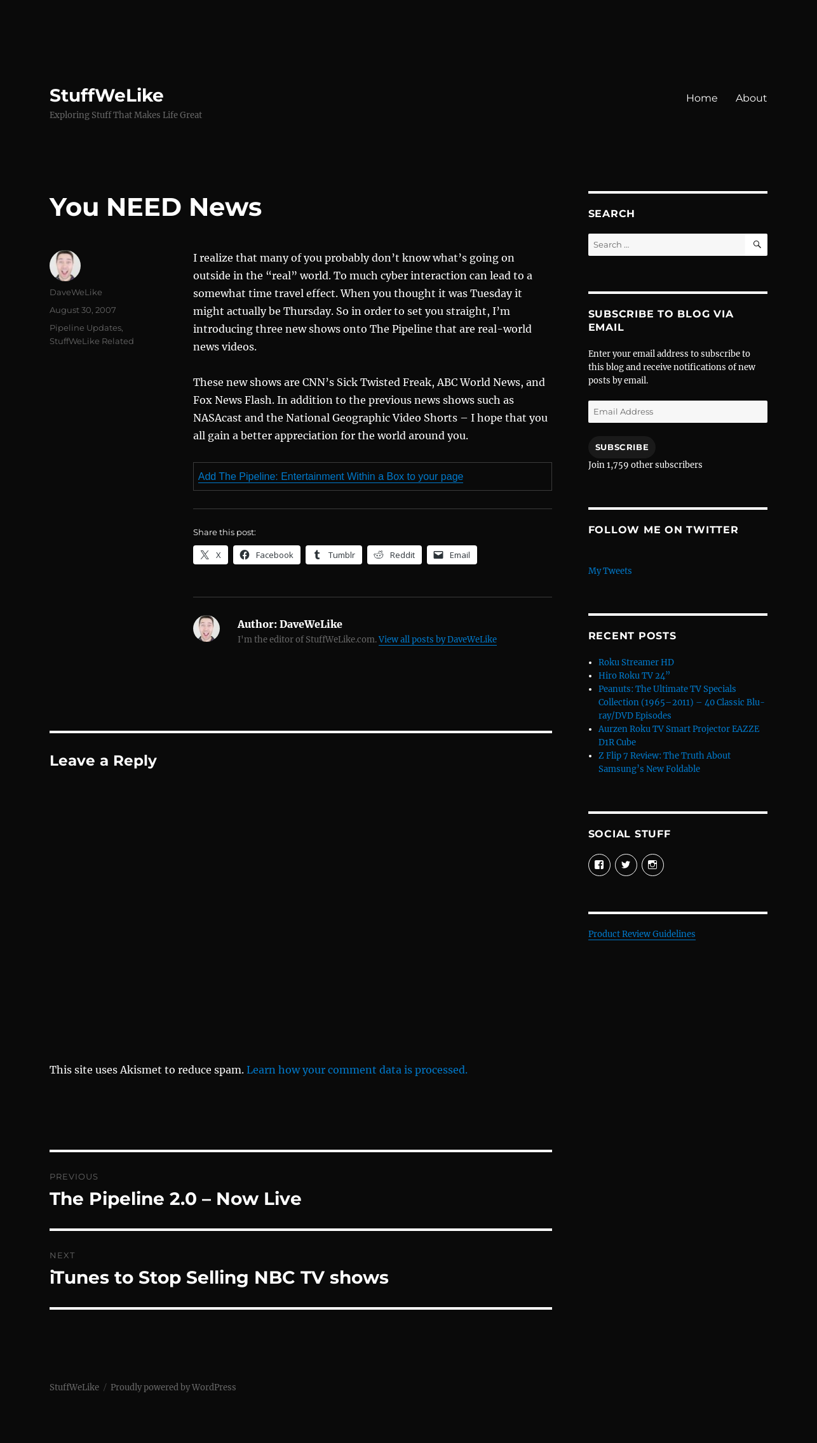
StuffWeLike (107, 95)
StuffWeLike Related (92, 341)
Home (702, 98)
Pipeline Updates (85, 328)
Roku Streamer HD (636, 662)
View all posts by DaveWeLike (438, 639)
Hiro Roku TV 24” (634, 675)
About (751, 98)
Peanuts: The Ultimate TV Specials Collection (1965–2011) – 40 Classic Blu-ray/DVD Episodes (681, 702)
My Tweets (610, 571)
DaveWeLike (76, 292)
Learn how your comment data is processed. (357, 1069)
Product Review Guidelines (642, 934)
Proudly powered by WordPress (173, 1387)
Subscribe (622, 447)
